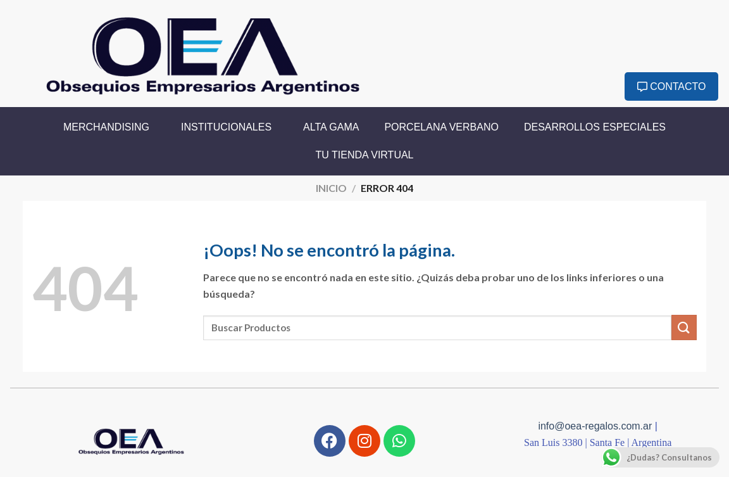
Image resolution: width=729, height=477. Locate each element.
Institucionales (229, 127)
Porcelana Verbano (441, 127)
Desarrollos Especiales (595, 127)
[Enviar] (684, 327)
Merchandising (109, 127)
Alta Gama (331, 127)
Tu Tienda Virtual (365, 154)
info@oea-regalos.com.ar (596, 426)
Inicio (331, 188)
